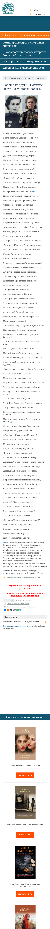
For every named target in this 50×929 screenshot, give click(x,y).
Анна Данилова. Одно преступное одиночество (25, 885)
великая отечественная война (27, 577)
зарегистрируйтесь (23, 626)
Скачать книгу (25, 775)
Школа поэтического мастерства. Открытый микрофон (25, 53)
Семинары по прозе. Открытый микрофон (23, 44)
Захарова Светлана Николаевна (18, 604)
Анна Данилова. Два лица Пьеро (25, 765)
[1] (33, 191)
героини (9, 577)
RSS (46, 622)
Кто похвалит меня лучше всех (23, 67)
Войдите (7, 626)
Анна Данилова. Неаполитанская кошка (25, 825)
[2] (10, 421)
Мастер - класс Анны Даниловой (24, 61)
